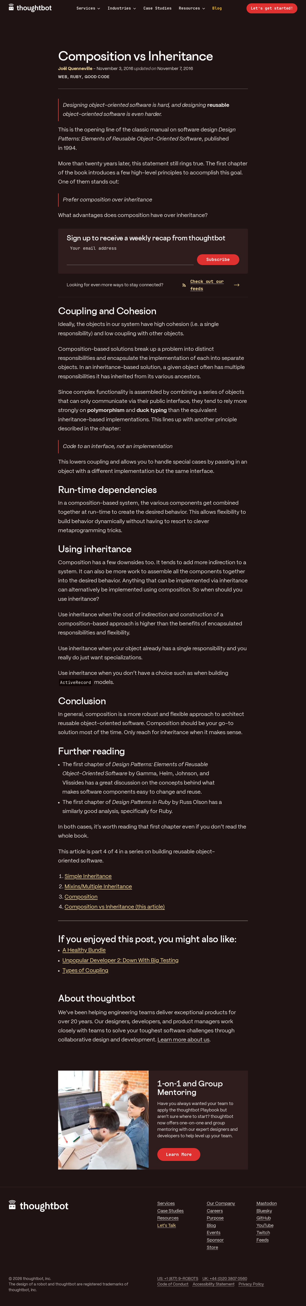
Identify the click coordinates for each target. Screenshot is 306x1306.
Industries (122, 8)
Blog (217, 8)
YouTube (265, 1226)
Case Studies (157, 8)
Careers (215, 1211)
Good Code (97, 77)
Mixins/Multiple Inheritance (98, 886)
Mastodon (267, 1204)
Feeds (263, 1240)
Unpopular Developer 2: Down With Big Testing (120, 960)
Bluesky (264, 1211)
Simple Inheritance (88, 876)
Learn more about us (183, 1040)
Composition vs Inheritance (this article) (115, 907)
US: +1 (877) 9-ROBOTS (177, 1279)
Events (213, 1233)
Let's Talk (166, 1226)
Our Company (221, 1204)
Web (62, 77)
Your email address (93, 248)
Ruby (76, 77)
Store (212, 1248)
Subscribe (218, 259)
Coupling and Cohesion (107, 310)
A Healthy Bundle (84, 950)
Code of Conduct (172, 1284)
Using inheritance (94, 548)
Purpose (215, 1218)
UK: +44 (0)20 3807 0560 (224, 1279)
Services (88, 8)
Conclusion (82, 700)
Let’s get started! (272, 8)
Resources (192, 8)
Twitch (263, 1233)
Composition (81, 897)
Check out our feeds (203, 285)
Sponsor (215, 1240)
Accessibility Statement (214, 1284)
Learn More (179, 1154)
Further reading (91, 751)
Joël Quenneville (75, 69)
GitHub (264, 1218)
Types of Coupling (85, 970)
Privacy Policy (251, 1284)
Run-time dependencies (107, 489)
